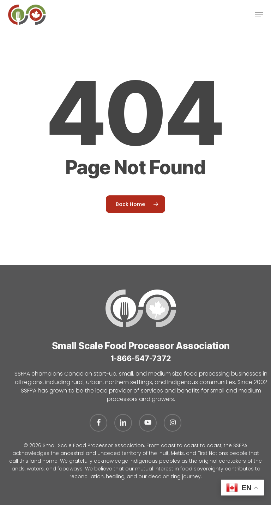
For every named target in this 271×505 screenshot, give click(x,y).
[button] (259, 14)
